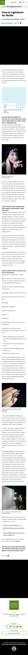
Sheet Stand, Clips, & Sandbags (11, 525)
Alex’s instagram (9, 451)
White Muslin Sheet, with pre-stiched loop (13, 528)
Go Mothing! (17, 541)
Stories (3, 6)
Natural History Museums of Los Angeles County (14, 644)
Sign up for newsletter (14, 633)
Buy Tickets (14, 2)
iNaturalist (4, 212)
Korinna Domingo (8, 23)
